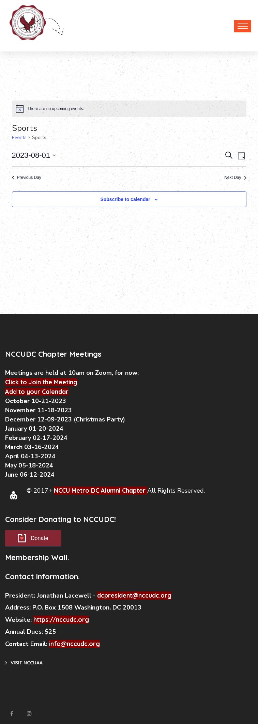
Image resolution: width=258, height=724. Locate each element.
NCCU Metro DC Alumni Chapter (100, 490)
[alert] (129, 109)
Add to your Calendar (37, 392)
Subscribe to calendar (125, 199)
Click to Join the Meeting (41, 382)
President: (20, 595)
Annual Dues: (24, 632)
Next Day (235, 177)
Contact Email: (27, 644)
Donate (39, 538)
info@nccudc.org (74, 644)
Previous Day (26, 177)
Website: (19, 620)
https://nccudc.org (61, 619)
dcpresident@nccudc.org (134, 595)
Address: (18, 607)
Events (19, 137)
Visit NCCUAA (24, 663)
